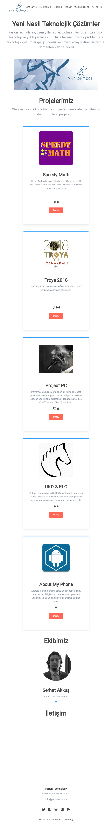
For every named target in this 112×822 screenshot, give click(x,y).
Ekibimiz (58, 7)
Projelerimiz (45, 7)
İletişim (68, 7)
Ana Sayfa (32, 6)
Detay (56, 210)
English (80, 7)
